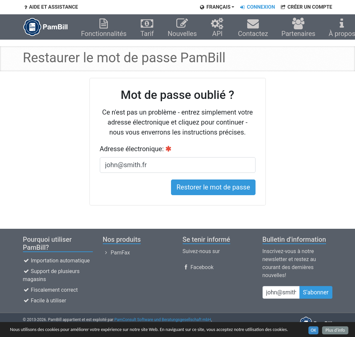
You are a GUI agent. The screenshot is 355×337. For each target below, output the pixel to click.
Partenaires (298, 28)
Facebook (198, 267)
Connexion (257, 7)
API (217, 28)
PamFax (116, 252)
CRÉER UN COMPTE (306, 7)
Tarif (147, 28)
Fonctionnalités (104, 28)
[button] (216, 7)
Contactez (253, 28)
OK (313, 330)
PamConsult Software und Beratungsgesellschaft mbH (162, 319)
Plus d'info (335, 330)
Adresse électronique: (136, 149)
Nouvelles (182, 28)
